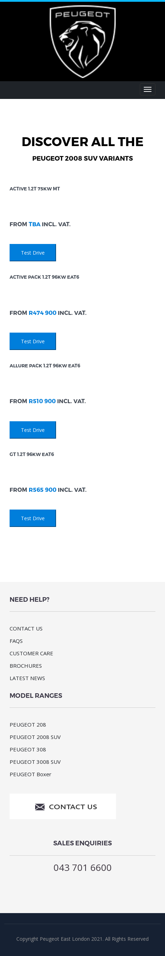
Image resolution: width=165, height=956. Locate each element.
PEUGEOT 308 (28, 749)
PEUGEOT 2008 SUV (35, 736)
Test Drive (33, 252)
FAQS (16, 640)
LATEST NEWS (27, 678)
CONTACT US (26, 628)
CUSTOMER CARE (31, 653)
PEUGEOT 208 (28, 724)
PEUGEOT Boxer (30, 774)
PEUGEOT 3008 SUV (35, 761)
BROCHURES (26, 665)
